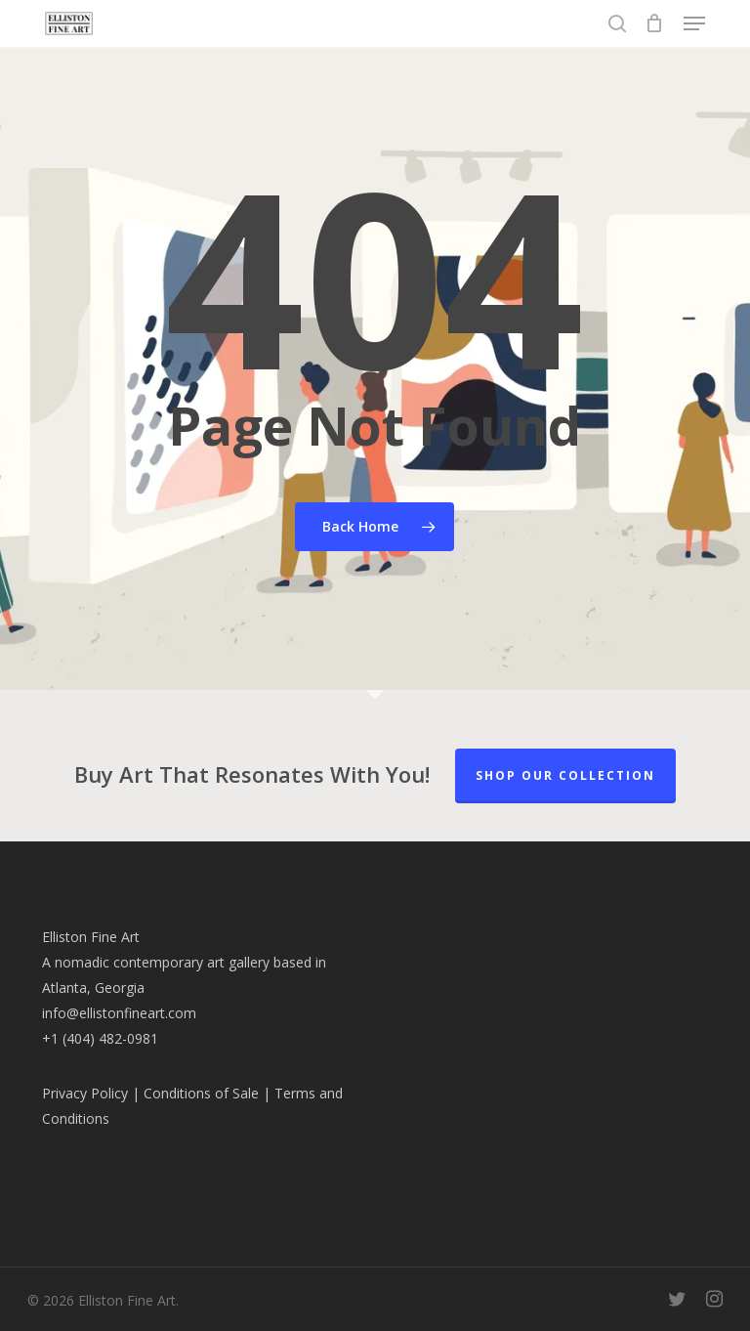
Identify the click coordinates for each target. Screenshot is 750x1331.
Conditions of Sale (201, 1093)
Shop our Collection (565, 775)
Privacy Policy (85, 1093)
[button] (694, 23)
